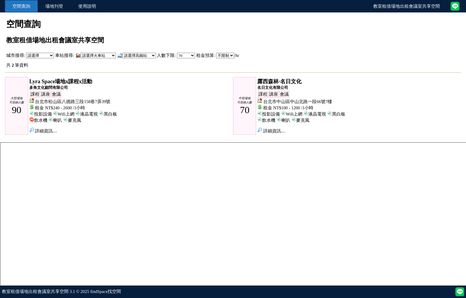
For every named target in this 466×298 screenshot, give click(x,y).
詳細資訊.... (43, 131)
